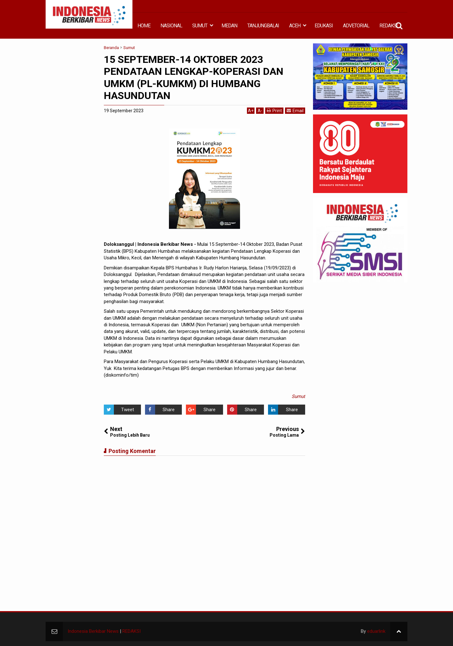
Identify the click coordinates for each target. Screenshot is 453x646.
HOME (143, 26)
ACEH (294, 26)
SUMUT (199, 26)
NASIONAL (171, 26)
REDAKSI (388, 26)
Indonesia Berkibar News (93, 631)
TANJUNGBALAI (263, 26)
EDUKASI (324, 26)
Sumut (298, 396)
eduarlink (376, 631)
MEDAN (229, 26)
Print (274, 110)
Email (295, 110)
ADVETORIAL (356, 26)
